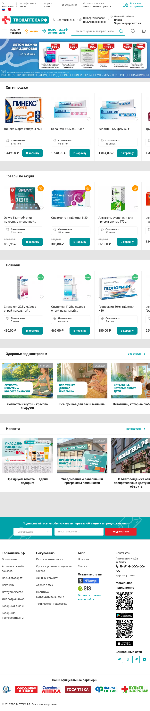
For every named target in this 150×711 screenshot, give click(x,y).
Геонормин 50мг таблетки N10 (116, 308)
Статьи (82, 566)
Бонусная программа (133, 5)
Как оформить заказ (28, 5)
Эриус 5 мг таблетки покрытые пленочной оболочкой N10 (19, 220)
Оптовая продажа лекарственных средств (97, 5)
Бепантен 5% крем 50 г (113, 129)
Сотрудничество (12, 592)
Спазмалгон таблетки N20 (69, 217)
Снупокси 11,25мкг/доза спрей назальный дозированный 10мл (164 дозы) (69, 309)
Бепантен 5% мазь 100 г (67, 129)
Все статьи (136, 353)
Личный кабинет (47, 578)
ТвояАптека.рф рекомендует (55, 31)
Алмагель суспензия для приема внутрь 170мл (115, 219)
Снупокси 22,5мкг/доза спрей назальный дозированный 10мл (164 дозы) (21, 309)
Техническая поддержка (51, 603)
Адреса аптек (48, 5)
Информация (69, 5)
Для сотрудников (13, 599)
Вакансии (8, 585)
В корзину (32, 153)
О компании (7, 5)
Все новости (135, 428)
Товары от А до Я (13, 606)
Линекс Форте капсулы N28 (23, 129)
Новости (83, 559)
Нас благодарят (12, 578)
